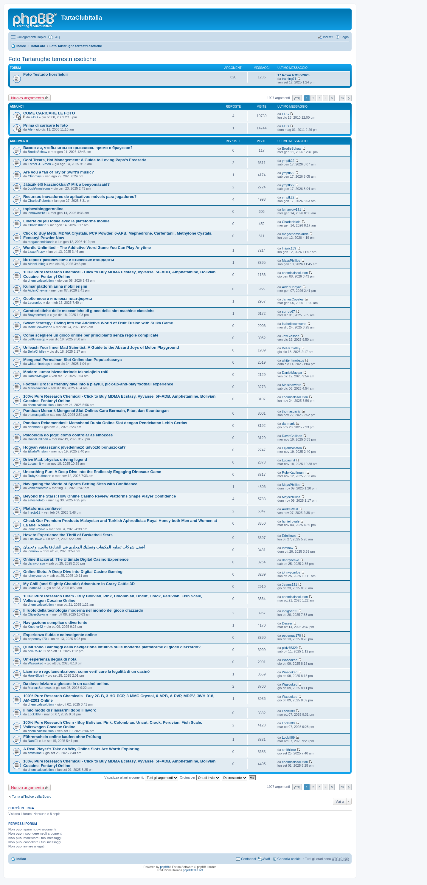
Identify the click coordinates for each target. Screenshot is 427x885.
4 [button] (326, 98)
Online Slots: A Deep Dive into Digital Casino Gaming (72, 571)
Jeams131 (35, 588)
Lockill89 (34, 714)
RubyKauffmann (39, 476)
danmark (34, 427)
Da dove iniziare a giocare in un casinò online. (66, 683)
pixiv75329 (36, 651)
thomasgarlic (37, 414)
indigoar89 (289, 611)
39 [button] (342, 98)
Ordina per (200, 777)
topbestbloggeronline (43, 209)
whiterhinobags (39, 363)
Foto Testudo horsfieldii (45, 74)
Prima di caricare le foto (45, 125)
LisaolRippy (36, 251)
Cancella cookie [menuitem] (289, 859)
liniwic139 (289, 248)
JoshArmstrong (39, 188)
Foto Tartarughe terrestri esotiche (75, 46)
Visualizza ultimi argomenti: (141, 777)
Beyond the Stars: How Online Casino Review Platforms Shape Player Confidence (99, 496)
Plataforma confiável (42, 508)
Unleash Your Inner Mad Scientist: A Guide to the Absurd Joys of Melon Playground (101, 347)
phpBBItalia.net (193, 870)
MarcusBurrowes (40, 687)
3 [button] (319, 98)
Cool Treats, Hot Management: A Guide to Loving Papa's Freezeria (84, 160)
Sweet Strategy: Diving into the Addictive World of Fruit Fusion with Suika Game (98, 323)
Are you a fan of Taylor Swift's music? (58, 172)
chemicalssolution (41, 280)
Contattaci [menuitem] (248, 859)
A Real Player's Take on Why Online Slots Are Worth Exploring (81, 749)
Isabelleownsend (40, 327)
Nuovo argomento (27, 97)
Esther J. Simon (39, 164)
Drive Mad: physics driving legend (55, 459)
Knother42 (35, 626)
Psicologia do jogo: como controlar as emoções (68, 435)
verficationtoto (38, 488)
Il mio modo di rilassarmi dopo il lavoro (59, 710)
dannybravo (36, 563)
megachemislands (41, 242)
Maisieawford (37, 388)
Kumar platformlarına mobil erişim (55, 286)
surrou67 (288, 311)
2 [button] (313, 98)
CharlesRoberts (39, 200)
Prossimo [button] (349, 98)
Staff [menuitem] (266, 859)
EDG (34, 117)
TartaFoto (37, 46)
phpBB (164, 867)
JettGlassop (36, 339)
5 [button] (332, 98)
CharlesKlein (37, 225)
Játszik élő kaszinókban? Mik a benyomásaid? (66, 184)
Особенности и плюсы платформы (57, 298)
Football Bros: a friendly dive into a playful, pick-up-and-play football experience (98, 384)
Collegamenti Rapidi (31, 37)
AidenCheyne (37, 290)
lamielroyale (36, 529)
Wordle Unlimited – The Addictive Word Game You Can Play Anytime (87, 247)
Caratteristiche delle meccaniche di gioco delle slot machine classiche (89, 311)
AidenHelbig (36, 264)
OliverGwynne (38, 614)
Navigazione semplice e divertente (55, 622)
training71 (289, 78)
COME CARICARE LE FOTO (49, 113)
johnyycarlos (37, 575)
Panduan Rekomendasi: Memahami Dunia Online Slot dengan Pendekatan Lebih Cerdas (105, 423)
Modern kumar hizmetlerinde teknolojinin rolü (65, 372)
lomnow (33, 551)
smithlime (34, 753)
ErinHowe (35, 539)
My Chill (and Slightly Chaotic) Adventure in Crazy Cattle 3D (79, 584)
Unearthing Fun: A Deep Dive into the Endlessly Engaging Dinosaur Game (92, 471)
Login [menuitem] (345, 37)
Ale (30, 129)
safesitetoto (36, 500)
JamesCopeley (293, 299)
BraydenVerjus (38, 315)
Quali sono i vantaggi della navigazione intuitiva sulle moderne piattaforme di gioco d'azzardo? (112, 647)
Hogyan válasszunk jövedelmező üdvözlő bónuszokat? (74, 447)
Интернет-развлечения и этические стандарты (68, 260)
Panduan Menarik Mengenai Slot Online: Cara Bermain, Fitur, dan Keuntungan (96, 410)
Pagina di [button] (297, 98)
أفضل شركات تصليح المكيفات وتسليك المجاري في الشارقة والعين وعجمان (84, 547)
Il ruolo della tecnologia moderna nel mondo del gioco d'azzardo (83, 610)
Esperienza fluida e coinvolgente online (60, 635)
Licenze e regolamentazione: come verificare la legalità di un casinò (86, 671)
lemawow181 (37, 213)
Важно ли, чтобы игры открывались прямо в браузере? (78, 147)
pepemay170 (37, 639)
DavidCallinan (38, 439)
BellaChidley (37, 351)
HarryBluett (36, 675)
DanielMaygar (38, 376)
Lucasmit (34, 463)
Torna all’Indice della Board (31, 796)
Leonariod (35, 302)
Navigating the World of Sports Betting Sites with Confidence (80, 484)
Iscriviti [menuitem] (328, 37)
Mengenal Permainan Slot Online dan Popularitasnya (72, 359)
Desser (287, 623)
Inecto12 (34, 512)
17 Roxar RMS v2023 (293, 75)
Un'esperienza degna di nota (49, 659)
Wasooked (35, 663)
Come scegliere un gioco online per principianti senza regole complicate (91, 335)
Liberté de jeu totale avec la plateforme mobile (66, 221)
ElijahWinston (38, 451)
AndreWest (290, 509)
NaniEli (33, 741)
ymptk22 (288, 160)
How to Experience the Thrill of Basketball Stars (68, 535)
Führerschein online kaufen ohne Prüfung (62, 736)
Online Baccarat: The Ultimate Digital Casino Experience (75, 559)
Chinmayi (34, 176)
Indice (21, 46)
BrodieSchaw (37, 152)
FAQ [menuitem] (56, 37)
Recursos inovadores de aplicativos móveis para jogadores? (79, 196)
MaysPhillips (291, 260)
